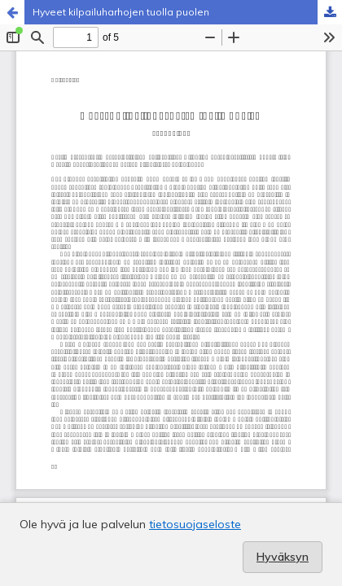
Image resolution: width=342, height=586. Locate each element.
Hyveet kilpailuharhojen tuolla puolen (121, 12)
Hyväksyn (282, 556)
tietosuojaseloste (195, 524)
